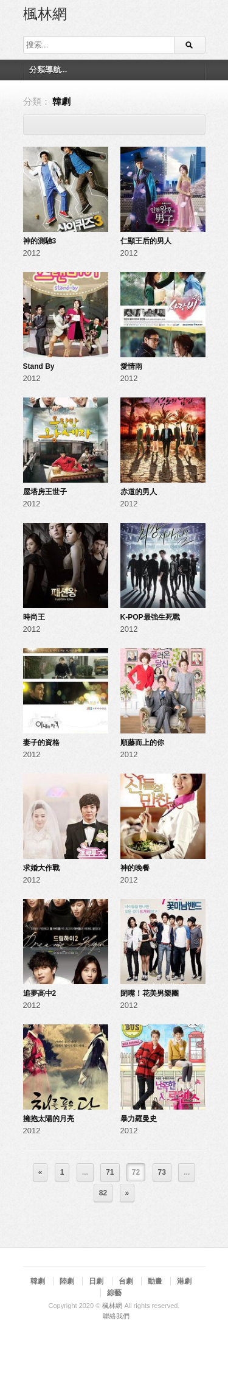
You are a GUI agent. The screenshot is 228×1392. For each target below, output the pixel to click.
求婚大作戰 (41, 868)
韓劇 (37, 1281)
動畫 (155, 1281)
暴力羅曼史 (138, 1118)
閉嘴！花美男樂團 (149, 993)
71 (110, 1172)
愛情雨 (131, 366)
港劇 (184, 1281)
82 (103, 1193)
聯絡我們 (116, 1316)
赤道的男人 (138, 492)
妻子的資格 (41, 742)
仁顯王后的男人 (145, 241)
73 (162, 1172)
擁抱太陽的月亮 (48, 1118)
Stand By (39, 366)
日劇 (96, 1281)
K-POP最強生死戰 (150, 617)
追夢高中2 (40, 993)
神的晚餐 (135, 868)
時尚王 (34, 617)
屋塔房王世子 (45, 492)
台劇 (126, 1281)
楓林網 (45, 13)
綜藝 (114, 1293)
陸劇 (67, 1281)
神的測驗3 (40, 241)
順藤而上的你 (142, 742)
